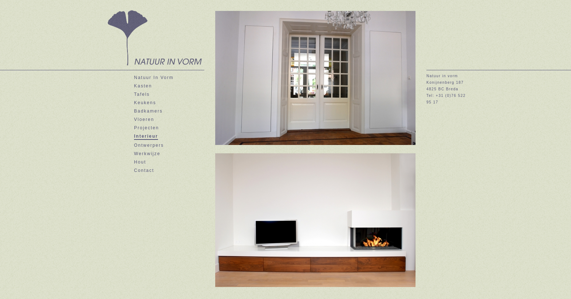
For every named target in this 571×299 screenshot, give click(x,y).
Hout (140, 162)
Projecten (146, 127)
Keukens (145, 102)
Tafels (142, 94)
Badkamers (148, 111)
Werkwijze (147, 153)
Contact (144, 170)
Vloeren (144, 119)
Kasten (143, 85)
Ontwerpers (149, 145)
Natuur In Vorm (154, 77)
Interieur (146, 136)
